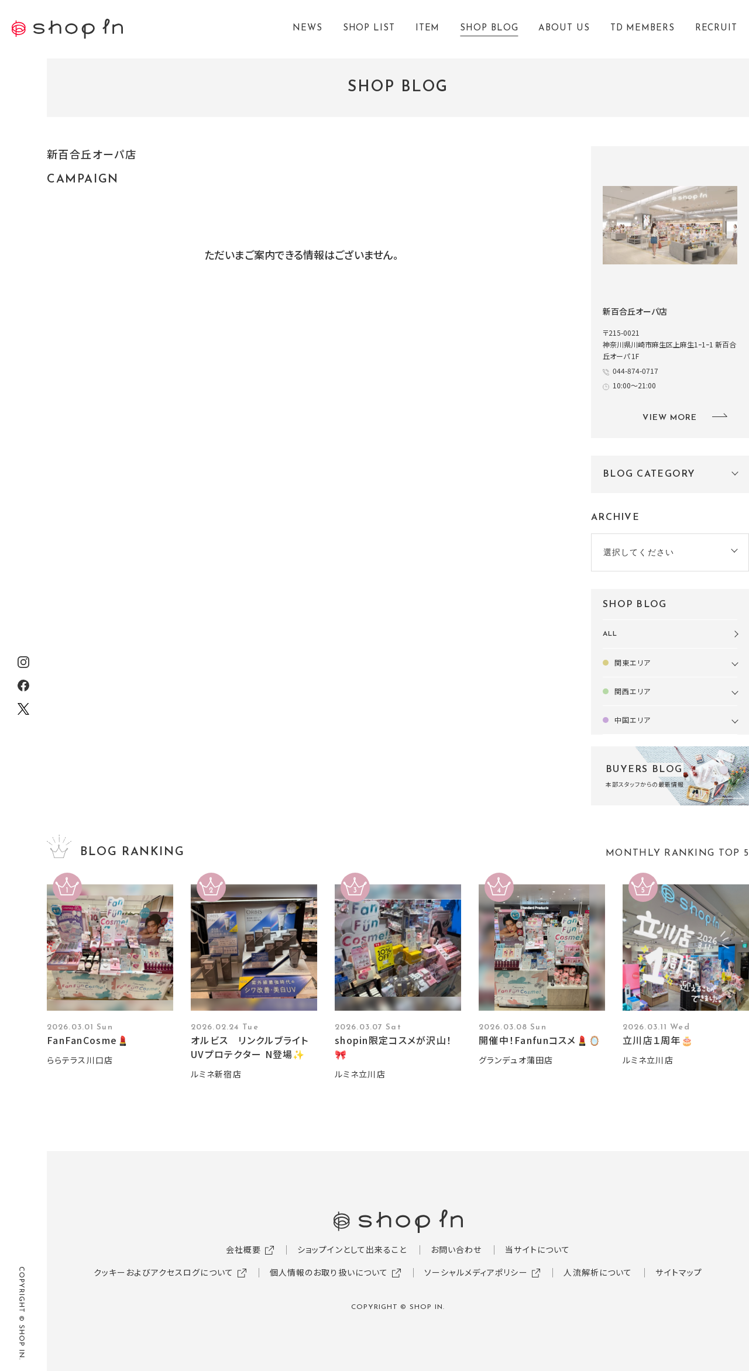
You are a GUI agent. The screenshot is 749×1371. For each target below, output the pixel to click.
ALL (610, 634)
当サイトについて (537, 1249)
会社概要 (243, 1249)
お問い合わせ (456, 1249)
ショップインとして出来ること (352, 1249)
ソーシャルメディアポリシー (476, 1272)
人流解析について (598, 1272)
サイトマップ (678, 1272)
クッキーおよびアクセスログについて (163, 1272)
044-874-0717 (635, 371)
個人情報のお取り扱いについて (329, 1272)
